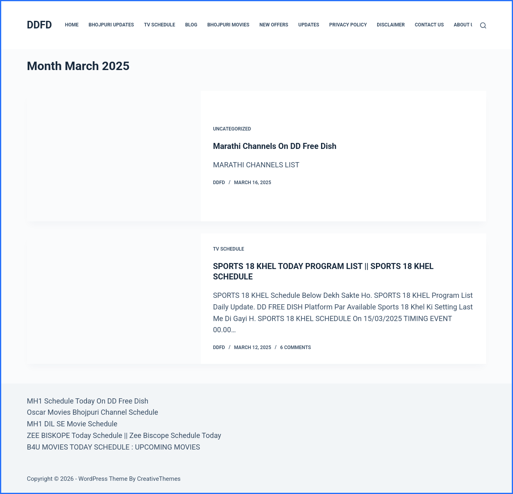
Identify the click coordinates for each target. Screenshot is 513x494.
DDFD (39, 25)
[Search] (483, 25)
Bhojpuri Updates (111, 25)
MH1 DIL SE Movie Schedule (72, 424)
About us (465, 25)
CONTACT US (429, 25)
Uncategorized (232, 129)
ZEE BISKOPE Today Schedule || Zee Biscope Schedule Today (124, 435)
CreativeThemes (159, 478)
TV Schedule (159, 25)
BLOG (191, 25)
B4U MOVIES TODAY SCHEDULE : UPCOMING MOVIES (113, 447)
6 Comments (295, 347)
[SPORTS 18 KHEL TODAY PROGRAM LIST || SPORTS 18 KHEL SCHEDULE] (114, 298)
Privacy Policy (348, 25)
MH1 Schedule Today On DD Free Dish (87, 401)
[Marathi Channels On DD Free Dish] (114, 156)
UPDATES (308, 25)
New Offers (273, 25)
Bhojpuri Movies (228, 25)
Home (72, 25)
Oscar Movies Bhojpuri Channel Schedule (92, 412)
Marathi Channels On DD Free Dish (274, 146)
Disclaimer (391, 25)
